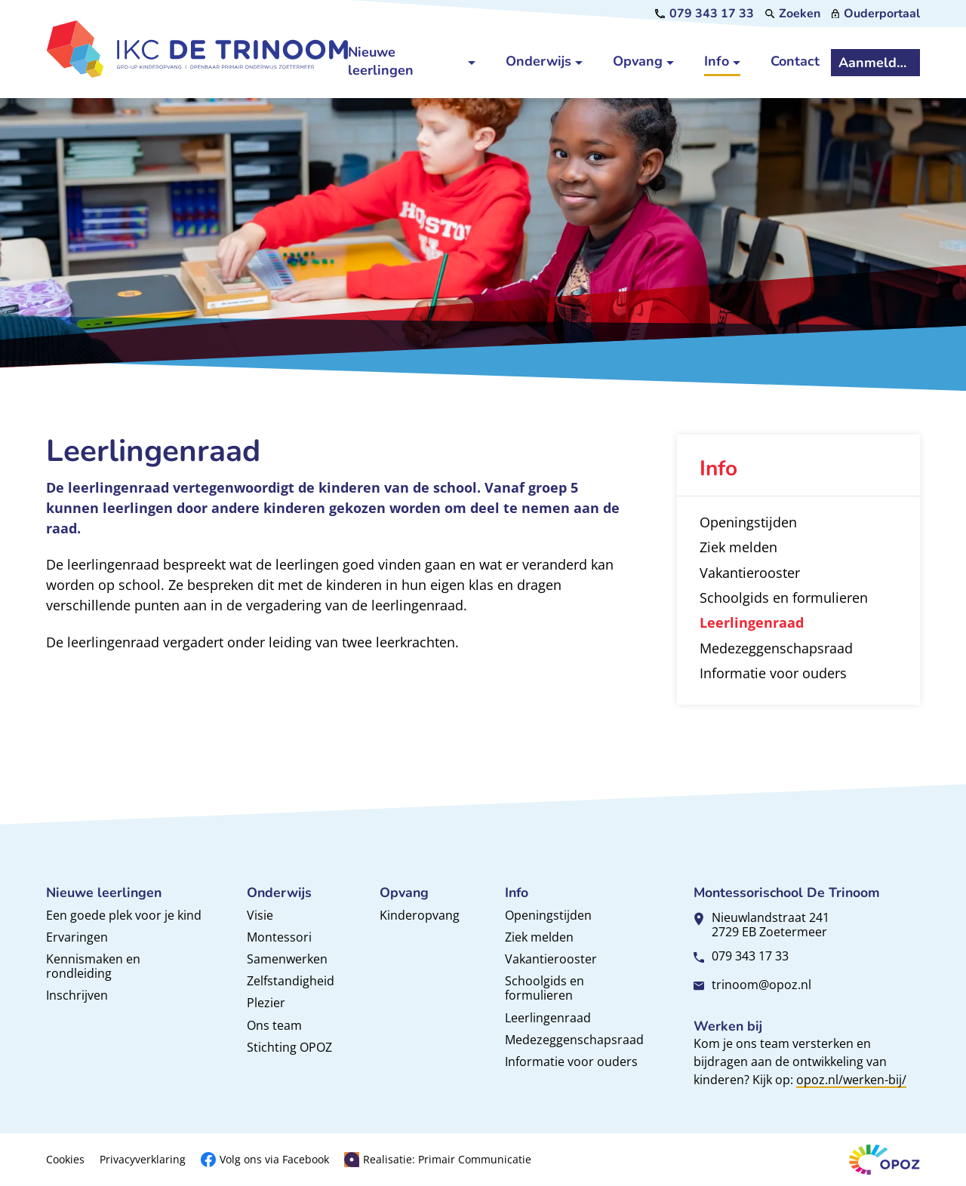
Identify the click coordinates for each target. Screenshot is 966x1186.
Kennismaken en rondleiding (93, 966)
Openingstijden (548, 915)
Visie (260, 915)
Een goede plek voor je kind (124, 915)
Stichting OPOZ (289, 1047)
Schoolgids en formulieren (544, 987)
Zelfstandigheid (290, 980)
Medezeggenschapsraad (574, 1039)
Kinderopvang (420, 915)
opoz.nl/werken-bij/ (851, 1079)
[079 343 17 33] (704, 13)
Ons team (274, 1025)
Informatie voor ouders (571, 1061)
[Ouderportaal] (876, 13)
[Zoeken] (793, 13)
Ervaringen (77, 937)
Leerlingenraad (548, 1017)
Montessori (279, 937)
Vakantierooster (551, 959)
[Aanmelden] (875, 62)
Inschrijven (77, 995)
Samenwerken (287, 959)
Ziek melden (539, 937)
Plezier (266, 1002)
